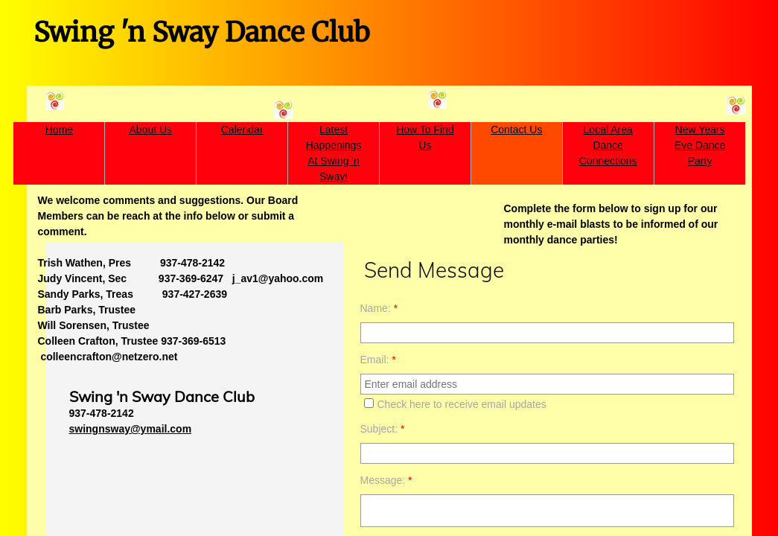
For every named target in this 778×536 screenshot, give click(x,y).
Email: (378, 360)
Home (59, 129)
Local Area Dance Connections (608, 145)
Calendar (242, 129)
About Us (151, 129)
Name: (379, 308)
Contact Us (516, 129)
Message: (386, 480)
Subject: (382, 429)
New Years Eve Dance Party (700, 145)
